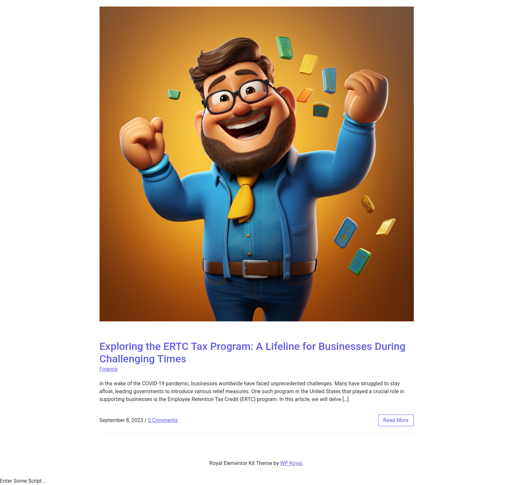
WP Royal (291, 463)
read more (396, 420)
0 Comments (163, 420)
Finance (109, 369)
